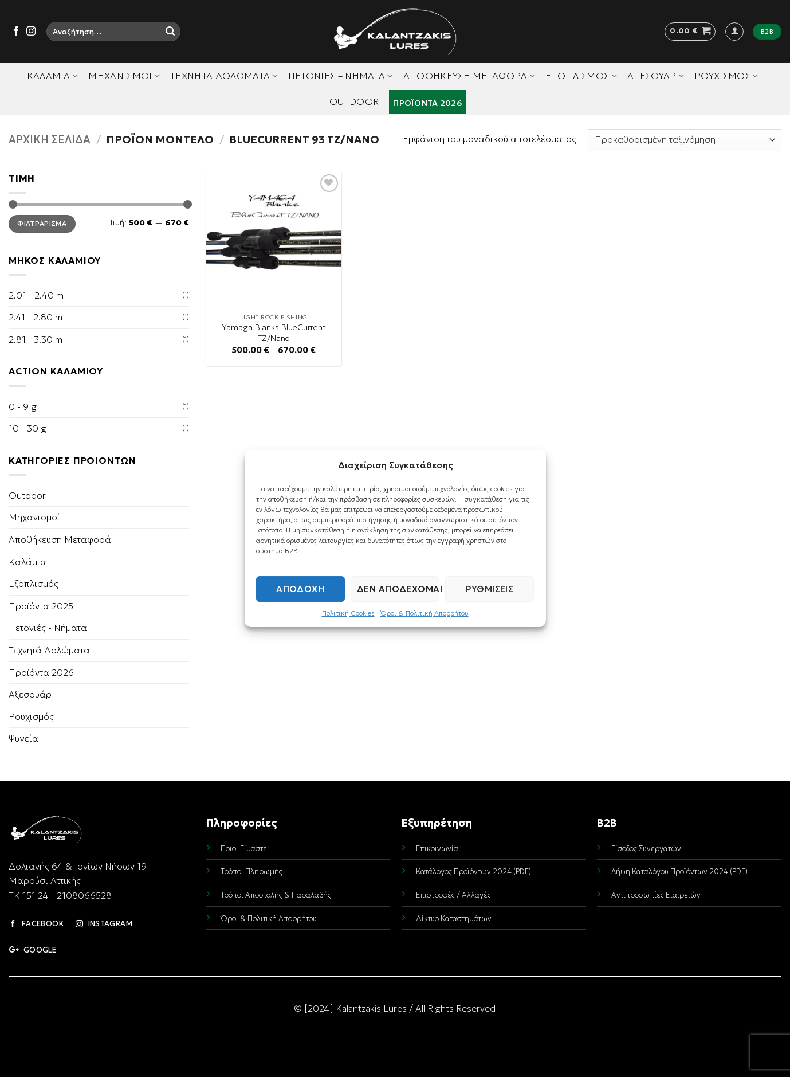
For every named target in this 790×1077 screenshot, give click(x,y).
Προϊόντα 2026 (427, 103)
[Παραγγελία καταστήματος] (684, 140)
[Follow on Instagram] (31, 31)
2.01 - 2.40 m (36, 295)
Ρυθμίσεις (489, 588)
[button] (690, 31)
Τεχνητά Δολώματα (224, 75)
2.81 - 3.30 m (35, 339)
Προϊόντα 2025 (41, 606)
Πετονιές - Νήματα (48, 627)
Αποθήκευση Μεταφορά (469, 75)
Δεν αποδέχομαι (398, 588)
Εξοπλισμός (581, 75)
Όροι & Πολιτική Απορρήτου (424, 613)
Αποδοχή (300, 588)
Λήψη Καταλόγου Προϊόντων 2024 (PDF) (679, 871)
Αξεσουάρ (655, 75)
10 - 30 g (27, 428)
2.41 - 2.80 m (35, 317)
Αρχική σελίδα (50, 139)
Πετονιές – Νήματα (340, 75)
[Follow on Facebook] (16, 31)
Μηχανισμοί (124, 75)
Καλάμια (52, 75)
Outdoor (354, 101)
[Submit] (170, 31)
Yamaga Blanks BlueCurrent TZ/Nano (274, 332)
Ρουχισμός (726, 75)
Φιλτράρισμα (41, 223)
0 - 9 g (23, 406)
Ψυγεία (23, 738)
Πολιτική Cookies (348, 613)
